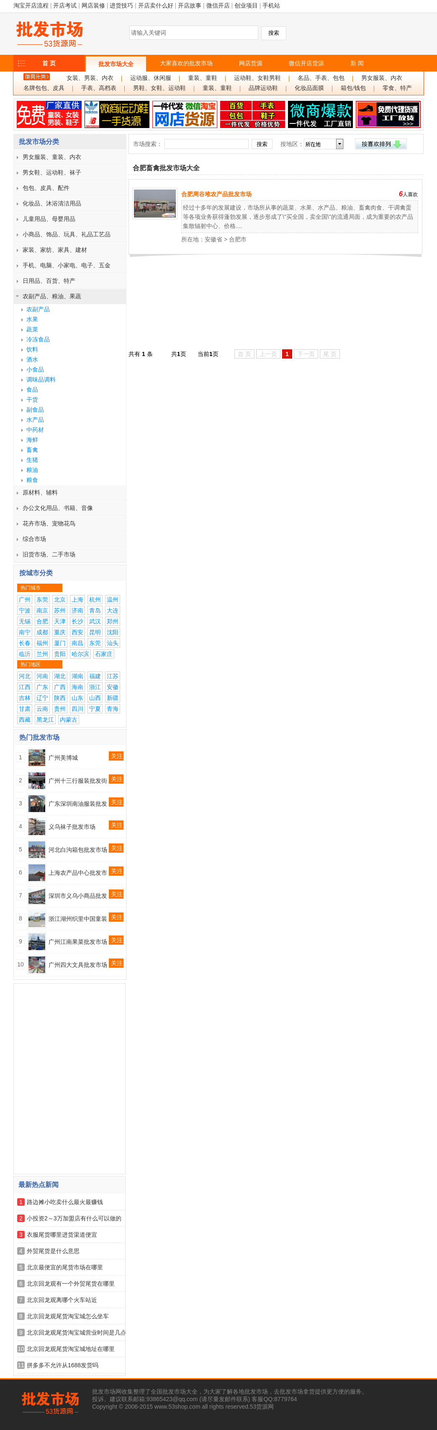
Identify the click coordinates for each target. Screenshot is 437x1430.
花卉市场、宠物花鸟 (49, 523)
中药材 (35, 429)
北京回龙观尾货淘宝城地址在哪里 (71, 1348)
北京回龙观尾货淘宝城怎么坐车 (68, 1316)
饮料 (32, 349)
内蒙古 (68, 719)
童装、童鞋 (202, 78)
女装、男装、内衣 (90, 78)
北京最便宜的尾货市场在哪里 (65, 1267)
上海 (77, 599)
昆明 (95, 632)
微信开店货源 (306, 63)
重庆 (60, 632)
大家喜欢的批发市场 (186, 63)
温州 (112, 599)
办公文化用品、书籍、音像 (58, 508)
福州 (42, 643)
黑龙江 (45, 719)
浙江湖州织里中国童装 (78, 918)
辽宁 (42, 697)
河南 (42, 676)
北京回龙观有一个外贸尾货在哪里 (71, 1283)
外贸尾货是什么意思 (53, 1251)
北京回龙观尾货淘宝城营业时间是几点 (76, 1332)
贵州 (60, 708)
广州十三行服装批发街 (78, 780)
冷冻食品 (38, 339)
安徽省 (213, 239)
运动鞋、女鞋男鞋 (257, 78)
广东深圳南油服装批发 (78, 803)
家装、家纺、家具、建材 (55, 249)
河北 (25, 676)
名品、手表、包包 (321, 78)
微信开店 (218, 5)
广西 (60, 687)
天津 (60, 621)
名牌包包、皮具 (43, 88)
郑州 (112, 621)
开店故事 (189, 5)
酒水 (32, 359)
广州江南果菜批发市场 (78, 941)
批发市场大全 (116, 64)
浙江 (95, 687)
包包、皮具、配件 (46, 188)
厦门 (60, 643)
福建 (95, 676)
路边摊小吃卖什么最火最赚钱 (65, 1202)
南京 (42, 610)
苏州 (60, 610)
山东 (77, 697)
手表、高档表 (98, 88)
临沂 (25, 654)
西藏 (25, 719)
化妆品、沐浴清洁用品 (52, 203)
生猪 (32, 459)
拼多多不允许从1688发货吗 (62, 1365)
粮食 (32, 480)
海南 (77, 687)
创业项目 (246, 5)
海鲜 (32, 439)
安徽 (112, 687)
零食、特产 (397, 88)
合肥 (42, 621)
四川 (77, 708)
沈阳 (112, 632)
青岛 (95, 610)
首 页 (49, 63)
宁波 (25, 610)
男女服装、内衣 (381, 78)
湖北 (60, 676)
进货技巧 (121, 5)
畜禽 (32, 449)
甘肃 (25, 708)
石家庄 (104, 654)
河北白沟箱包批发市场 (78, 849)
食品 (32, 389)
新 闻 (357, 63)
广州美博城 (63, 757)
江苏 (112, 676)
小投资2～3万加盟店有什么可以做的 (74, 1218)
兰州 (42, 654)
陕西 (60, 697)
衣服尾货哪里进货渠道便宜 (62, 1234)
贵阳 (60, 654)
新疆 (112, 697)
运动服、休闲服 (150, 78)
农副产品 (38, 309)
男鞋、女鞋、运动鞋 (159, 88)
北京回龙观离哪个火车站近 (62, 1300)
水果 (32, 319)
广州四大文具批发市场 (78, 964)
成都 (42, 632)
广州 (25, 599)
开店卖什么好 (155, 5)
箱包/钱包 (353, 88)
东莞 (42, 599)
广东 (42, 687)
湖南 (77, 676)
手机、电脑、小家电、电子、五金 (67, 265)
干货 (32, 399)
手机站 (271, 5)
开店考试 (65, 5)
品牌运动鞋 (263, 88)
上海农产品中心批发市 (78, 872)
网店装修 (93, 5)
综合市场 (34, 539)
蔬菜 (32, 329)
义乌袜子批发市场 (72, 826)
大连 (112, 610)
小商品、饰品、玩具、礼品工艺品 (67, 234)
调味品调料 (41, 379)
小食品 (35, 369)
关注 (117, 756)
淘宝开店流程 (31, 5)
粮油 (32, 469)
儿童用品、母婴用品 (49, 218)
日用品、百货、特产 (49, 280)
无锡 (25, 621)
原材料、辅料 (40, 492)
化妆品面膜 (309, 88)
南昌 (77, 643)
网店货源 (250, 63)
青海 (112, 708)
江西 (25, 687)
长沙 (77, 621)
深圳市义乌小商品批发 (78, 895)
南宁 (25, 632)
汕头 (112, 643)
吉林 (25, 697)
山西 (95, 697)
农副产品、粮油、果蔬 (52, 296)
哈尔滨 (80, 654)
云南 (42, 708)
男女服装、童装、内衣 (52, 157)
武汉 (95, 621)
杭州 (95, 599)
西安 (77, 632)
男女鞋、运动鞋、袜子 (52, 172)
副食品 (35, 409)
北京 (60, 599)
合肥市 (238, 239)
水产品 (35, 419)
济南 (77, 610)
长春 (25, 643)
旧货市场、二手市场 (49, 554)
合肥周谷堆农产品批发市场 (216, 194)
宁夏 (95, 708)
